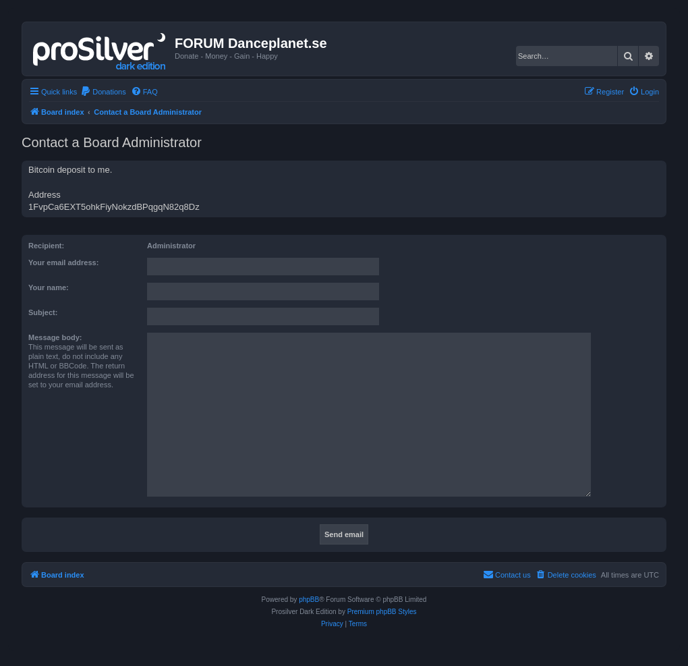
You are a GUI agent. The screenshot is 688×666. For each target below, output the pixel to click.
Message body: (55, 337)
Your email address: (63, 262)
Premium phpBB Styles (382, 611)
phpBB (309, 599)
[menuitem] (103, 92)
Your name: (48, 287)
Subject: (42, 312)
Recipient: (46, 246)
